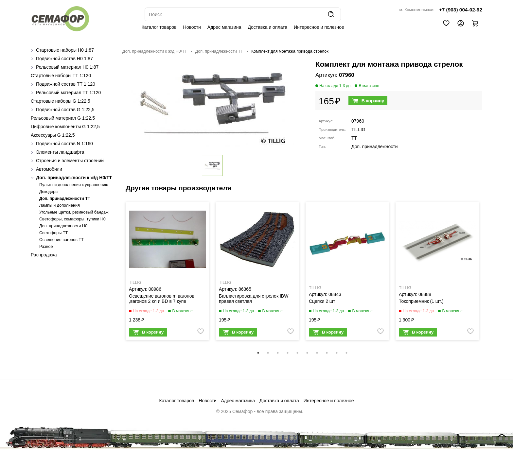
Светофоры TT (53, 233)
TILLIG (358, 129)
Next (487, 275)
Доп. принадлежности (374, 146)
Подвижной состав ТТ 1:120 (65, 84)
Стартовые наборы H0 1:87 (65, 50)
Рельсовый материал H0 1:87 (67, 67)
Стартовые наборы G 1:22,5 (60, 101)
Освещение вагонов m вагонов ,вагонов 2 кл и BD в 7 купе (161, 298)
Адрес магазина (224, 27)
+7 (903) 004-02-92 (460, 9)
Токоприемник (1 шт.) (421, 301)
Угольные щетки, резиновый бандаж (73, 212)
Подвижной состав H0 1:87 (64, 58)
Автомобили (49, 169)
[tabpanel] (167, 272)
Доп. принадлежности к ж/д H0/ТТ (74, 177)
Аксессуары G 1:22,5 (53, 135)
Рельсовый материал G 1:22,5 (63, 118)
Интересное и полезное (319, 27)
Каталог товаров (159, 27)
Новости (192, 27)
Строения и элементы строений (70, 160)
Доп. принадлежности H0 (63, 226)
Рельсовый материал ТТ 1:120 (68, 92)
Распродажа (44, 254)
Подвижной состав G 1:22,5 (65, 109)
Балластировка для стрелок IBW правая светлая (253, 298)
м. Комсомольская (416, 10)
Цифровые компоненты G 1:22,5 (65, 126)
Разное (46, 246)
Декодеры (48, 191)
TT (354, 138)
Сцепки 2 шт (322, 301)
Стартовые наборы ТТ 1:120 (61, 75)
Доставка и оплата (267, 27)
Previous (117, 275)
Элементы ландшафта (60, 152)
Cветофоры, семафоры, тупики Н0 (72, 219)
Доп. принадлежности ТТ (64, 198)
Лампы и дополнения (59, 205)
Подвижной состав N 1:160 (64, 143)
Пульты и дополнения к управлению (73, 184)
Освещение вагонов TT (61, 239)
